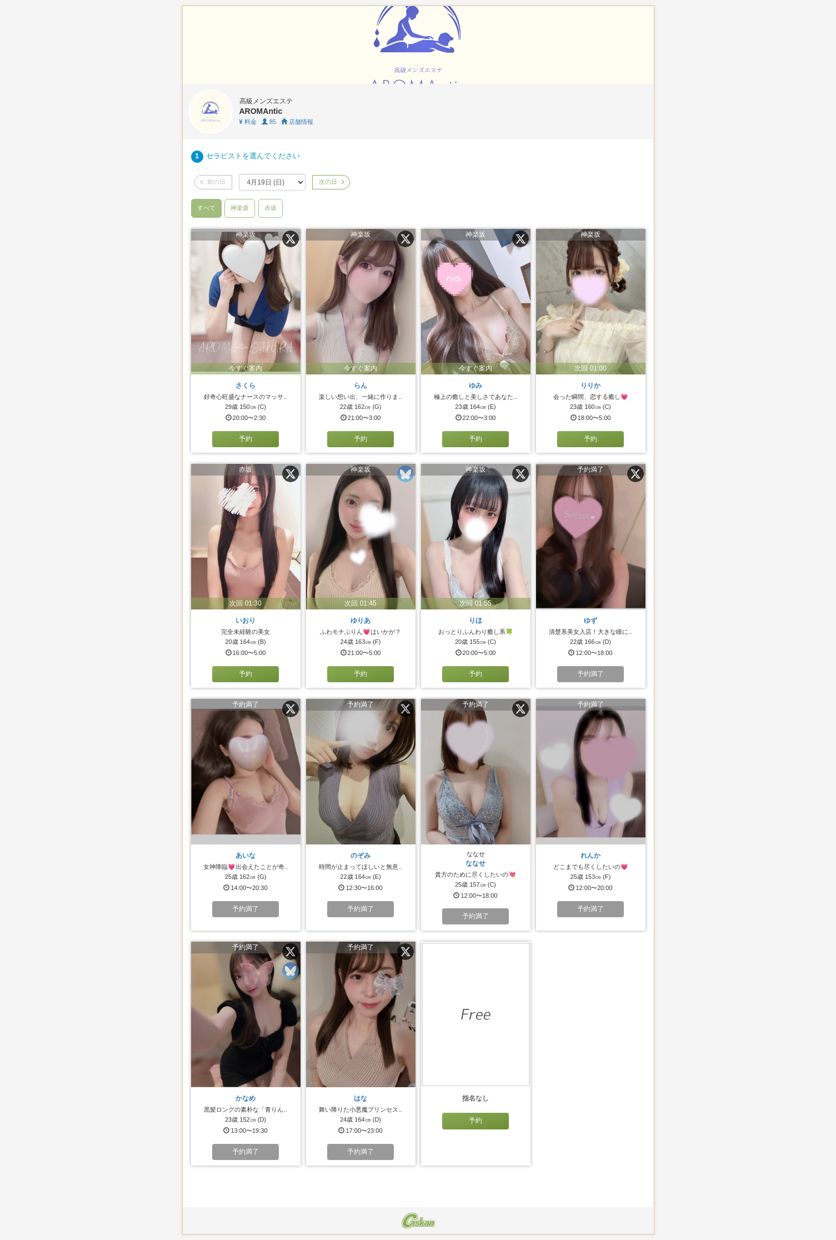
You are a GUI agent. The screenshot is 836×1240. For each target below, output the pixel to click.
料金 (248, 121)
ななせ (475, 863)
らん (360, 385)
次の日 (331, 181)
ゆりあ (361, 620)
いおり (246, 620)
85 (269, 121)
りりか (590, 385)
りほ (475, 620)
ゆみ (475, 385)
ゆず (590, 620)
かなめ (246, 1098)
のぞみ (361, 855)
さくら (246, 385)
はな (360, 1098)
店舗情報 (297, 121)
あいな (246, 855)
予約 (245, 439)
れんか (590, 855)
